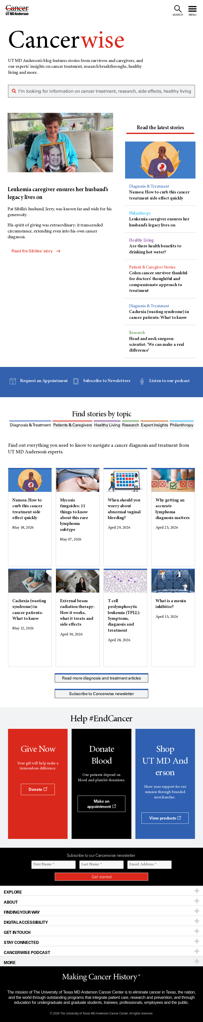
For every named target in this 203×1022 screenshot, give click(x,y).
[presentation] (160, 128)
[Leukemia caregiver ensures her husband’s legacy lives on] (60, 157)
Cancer (66, 41)
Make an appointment (101, 804)
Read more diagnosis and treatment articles (101, 678)
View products (165, 818)
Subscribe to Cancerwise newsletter (101, 693)
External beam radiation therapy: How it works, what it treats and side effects (77, 613)
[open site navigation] (192, 11)
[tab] (160, 128)
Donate (38, 789)
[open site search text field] (177, 11)
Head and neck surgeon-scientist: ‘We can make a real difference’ (156, 345)
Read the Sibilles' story (36, 251)
